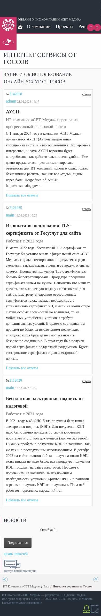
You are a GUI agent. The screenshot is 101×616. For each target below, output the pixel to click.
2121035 (15, 208)
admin (11, 101)
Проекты (64, 26)
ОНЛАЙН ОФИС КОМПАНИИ (39, 19)
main (10, 215)
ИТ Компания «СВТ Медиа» (22, 586)
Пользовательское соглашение (22, 603)
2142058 (15, 94)
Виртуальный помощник (20, 571)
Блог (46, 586)
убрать (86, 93)
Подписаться (17, 543)
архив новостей (16, 554)
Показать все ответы (22, 195)
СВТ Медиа (68, 599)
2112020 (15, 380)
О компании (39, 26)
